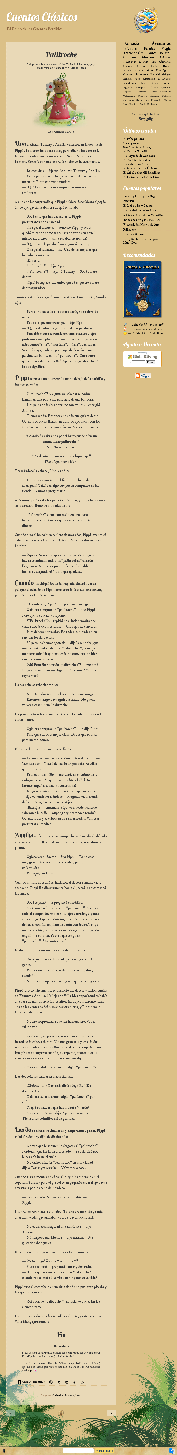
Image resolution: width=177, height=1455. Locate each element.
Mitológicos (163, 70)
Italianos (153, 87)
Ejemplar (140, 87)
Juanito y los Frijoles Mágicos (141, 196)
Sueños (143, 62)
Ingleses (127, 79)
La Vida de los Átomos (137, 164)
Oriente (127, 75)
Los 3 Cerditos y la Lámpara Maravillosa (140, 241)
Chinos (143, 83)
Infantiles (58, 1395)
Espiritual (154, 95)
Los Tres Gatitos (133, 234)
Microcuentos (142, 100)
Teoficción (145, 104)
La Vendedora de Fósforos (139, 211)
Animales (165, 58)
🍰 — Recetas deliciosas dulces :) (144, 329)
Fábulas (149, 48)
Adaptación (149, 79)
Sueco (78, 1395)
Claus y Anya (131, 143)
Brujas (167, 66)
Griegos (166, 74)
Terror (154, 104)
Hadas (155, 66)
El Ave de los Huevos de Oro (141, 225)
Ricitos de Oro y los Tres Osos (141, 220)
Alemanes (165, 62)
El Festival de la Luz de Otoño (142, 177)
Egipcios (128, 87)
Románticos (145, 70)
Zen (153, 62)
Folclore (166, 95)
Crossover (143, 95)
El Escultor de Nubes (136, 160)
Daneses (155, 83)
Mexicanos (128, 100)
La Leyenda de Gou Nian (139, 156)
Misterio (69, 1395)
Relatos (165, 53)
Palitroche (129, 230)
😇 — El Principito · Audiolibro (143, 333)
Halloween (141, 75)
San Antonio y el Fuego (137, 147)
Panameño (156, 100)
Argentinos (128, 91)
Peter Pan (129, 201)
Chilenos (129, 57)
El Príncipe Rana (133, 139)
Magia (166, 48)
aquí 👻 (32, 1370)
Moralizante (129, 83)
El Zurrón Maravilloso (137, 152)
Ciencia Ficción (134, 66)
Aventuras (161, 44)
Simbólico (128, 104)
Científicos (165, 91)
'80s (137, 79)
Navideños (129, 62)
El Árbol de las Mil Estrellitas (141, 173)
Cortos (151, 53)
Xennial (155, 75)
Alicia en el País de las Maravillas (143, 215)
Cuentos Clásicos (41, 17)
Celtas (154, 91)
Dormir (166, 83)
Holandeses (164, 79)
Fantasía (131, 44)
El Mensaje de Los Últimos (140, 168)
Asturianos (142, 91)
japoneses (166, 87)
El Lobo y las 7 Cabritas (138, 206)
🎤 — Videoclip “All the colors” (143, 325)
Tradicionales (133, 53)
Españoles (129, 70)
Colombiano (129, 95)
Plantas (167, 100)
